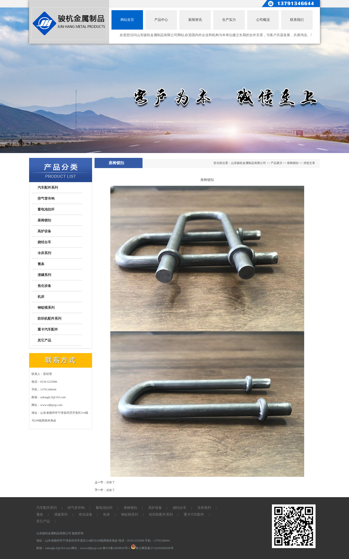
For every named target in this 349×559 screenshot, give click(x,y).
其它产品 (44, 340)
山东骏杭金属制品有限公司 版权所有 (60, 533)
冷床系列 (44, 253)
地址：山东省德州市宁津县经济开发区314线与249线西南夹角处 (77, 540)
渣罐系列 (44, 275)
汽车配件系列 (48, 187)
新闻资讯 (195, 20)
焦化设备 (44, 286)
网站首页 (127, 20)
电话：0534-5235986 (131, 540)
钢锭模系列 (46, 307)
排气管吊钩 (46, 198)
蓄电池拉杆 (46, 209)
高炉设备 (44, 231)
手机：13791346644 (157, 540)
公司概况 (263, 20)
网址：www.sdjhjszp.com (87, 548)
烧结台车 (44, 242)
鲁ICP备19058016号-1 (116, 548)
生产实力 (229, 20)
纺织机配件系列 (49, 318)
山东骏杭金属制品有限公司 (248, 163)
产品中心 (161, 20)
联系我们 (297, 20)
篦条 (41, 264)
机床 (41, 297)
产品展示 (276, 163)
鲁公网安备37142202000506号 (152, 548)
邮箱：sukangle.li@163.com (53, 548)
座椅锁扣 (44, 220)
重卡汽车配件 (48, 329)
